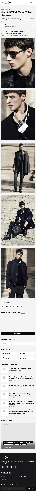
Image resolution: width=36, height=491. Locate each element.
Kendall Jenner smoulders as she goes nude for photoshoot (20, 394)
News (20, 479)
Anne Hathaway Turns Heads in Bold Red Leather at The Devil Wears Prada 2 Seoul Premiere (21, 403)
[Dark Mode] (31, 2)
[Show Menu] (2, 2)
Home (2, 9)
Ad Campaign (8, 9)
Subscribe (30, 488)
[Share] (33, 25)
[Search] (34, 2)
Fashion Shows (23, 476)
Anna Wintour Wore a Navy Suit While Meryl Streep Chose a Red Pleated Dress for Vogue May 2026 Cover (21, 411)
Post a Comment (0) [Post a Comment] (18, 333)
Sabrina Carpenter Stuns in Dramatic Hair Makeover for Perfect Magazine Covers (21, 377)
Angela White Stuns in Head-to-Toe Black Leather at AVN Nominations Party (21, 386)
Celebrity (3, 476)
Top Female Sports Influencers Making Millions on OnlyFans (20, 369)
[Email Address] (13, 488)
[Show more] (21, 306)
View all (23, 313)
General (3, 479)
